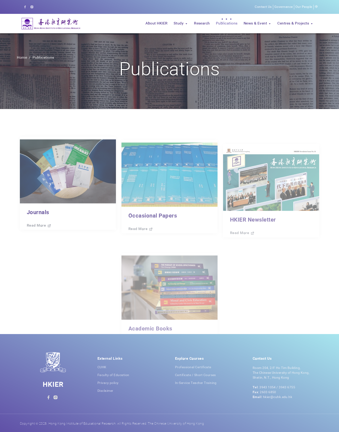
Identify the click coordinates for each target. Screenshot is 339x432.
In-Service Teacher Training (196, 383)
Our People (303, 7)
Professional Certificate (193, 367)
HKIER (53, 384)
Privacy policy (108, 383)
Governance (283, 7)
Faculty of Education (113, 375)
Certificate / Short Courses (195, 375)
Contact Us (263, 7)
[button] (181, 23)
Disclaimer (105, 390)
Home (22, 58)
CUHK (101, 367)
